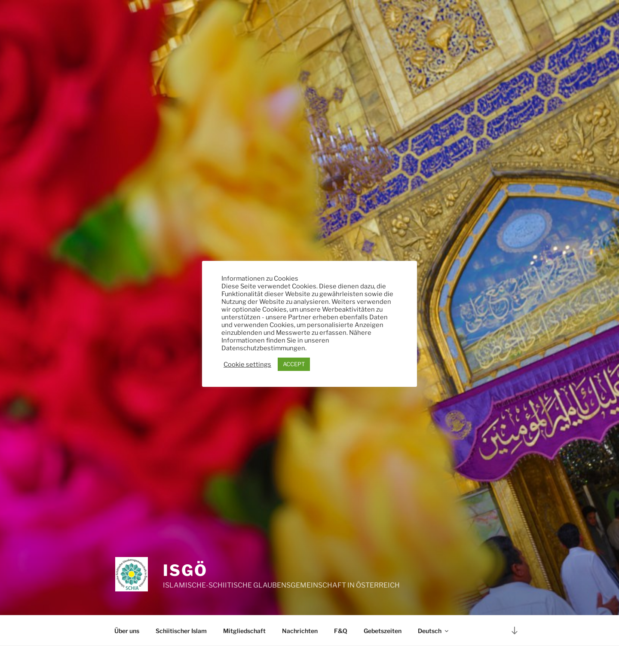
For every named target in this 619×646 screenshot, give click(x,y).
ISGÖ (185, 570)
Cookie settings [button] (247, 364)
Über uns (126, 630)
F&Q (340, 630)
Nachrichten (300, 630)
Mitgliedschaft (244, 630)
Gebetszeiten (382, 630)
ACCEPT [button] (294, 364)
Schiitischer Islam (181, 630)
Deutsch (434, 630)
